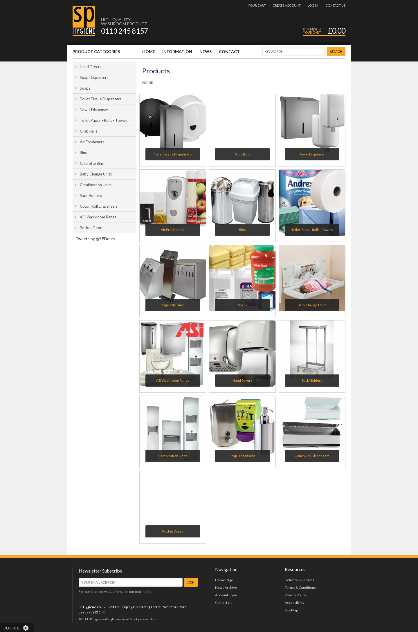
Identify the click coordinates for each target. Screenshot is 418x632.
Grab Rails (88, 131)
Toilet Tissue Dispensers (100, 99)
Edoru (152, 619)
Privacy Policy (295, 595)
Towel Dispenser (94, 109)
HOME (148, 51)
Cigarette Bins (92, 163)
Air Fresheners (92, 142)
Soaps (85, 88)
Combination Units (95, 184)
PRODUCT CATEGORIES (96, 51)
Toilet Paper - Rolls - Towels (103, 120)
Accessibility (294, 602)
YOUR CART (257, 5)
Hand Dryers (90, 66)
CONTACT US (335, 5)
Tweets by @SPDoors (95, 238)
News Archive (226, 587)
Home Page (224, 580)
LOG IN (312, 5)
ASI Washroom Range (98, 217)
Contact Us (223, 602)
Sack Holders (91, 195)
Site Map (291, 610)
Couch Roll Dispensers (99, 206)
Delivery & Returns (299, 580)
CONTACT (229, 51)
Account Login (226, 595)
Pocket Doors (91, 227)
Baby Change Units (96, 174)
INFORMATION (177, 51)
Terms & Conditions (300, 587)
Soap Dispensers (94, 77)
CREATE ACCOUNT (287, 5)
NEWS (205, 51)
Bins (83, 152)
